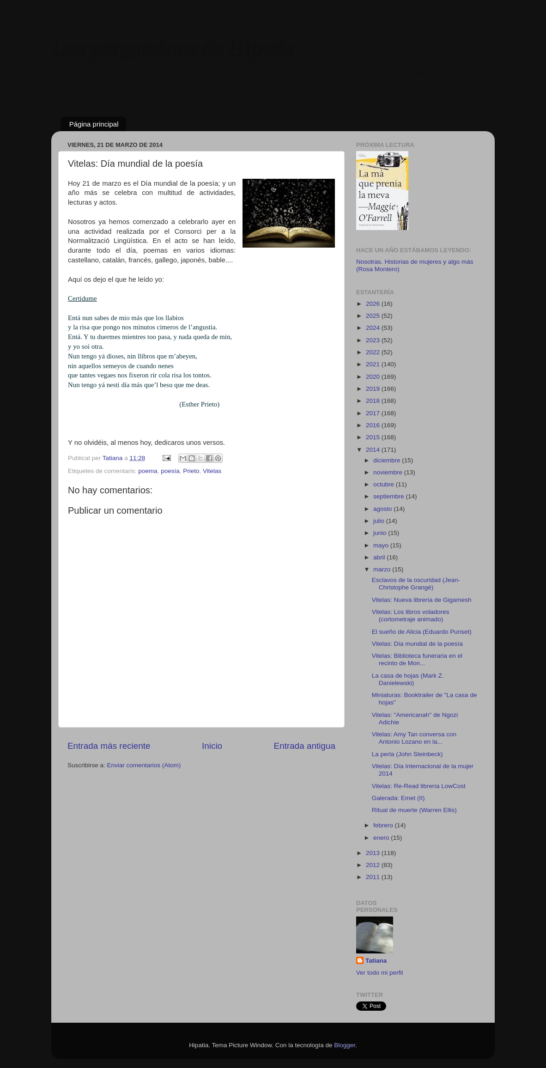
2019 (374, 388)
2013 (374, 853)
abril (380, 557)
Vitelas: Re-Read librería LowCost (419, 786)
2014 (374, 449)
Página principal (94, 124)
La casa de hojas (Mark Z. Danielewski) (408, 679)
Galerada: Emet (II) (398, 798)
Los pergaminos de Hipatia (172, 48)
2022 (374, 352)
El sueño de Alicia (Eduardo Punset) (422, 631)
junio (380, 532)
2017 (374, 413)
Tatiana (376, 960)
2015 (374, 437)
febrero (384, 825)
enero (382, 837)
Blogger (344, 1045)
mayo (381, 545)
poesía (170, 470)
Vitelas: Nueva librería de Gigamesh (422, 599)
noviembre (388, 472)
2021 (374, 364)
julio (379, 520)
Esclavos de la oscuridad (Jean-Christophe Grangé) (416, 583)
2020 (374, 376)
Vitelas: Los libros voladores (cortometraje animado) (410, 615)
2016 (374, 425)
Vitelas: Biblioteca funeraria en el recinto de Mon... (417, 659)
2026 (374, 303)
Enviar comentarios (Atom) (144, 765)
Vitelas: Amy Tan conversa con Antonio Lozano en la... (414, 738)
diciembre (387, 460)
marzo (382, 569)
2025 (374, 315)
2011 (374, 877)
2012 (374, 865)
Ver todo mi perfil (379, 972)
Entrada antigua (304, 746)
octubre (384, 484)
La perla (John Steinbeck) (407, 754)
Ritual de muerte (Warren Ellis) (414, 810)
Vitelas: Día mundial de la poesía (417, 643)
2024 (374, 327)
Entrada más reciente (109, 746)
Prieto (191, 470)
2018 (374, 400)
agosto (383, 508)
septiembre (389, 496)
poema (147, 470)
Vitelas (212, 470)
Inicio (212, 746)
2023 (374, 340)
